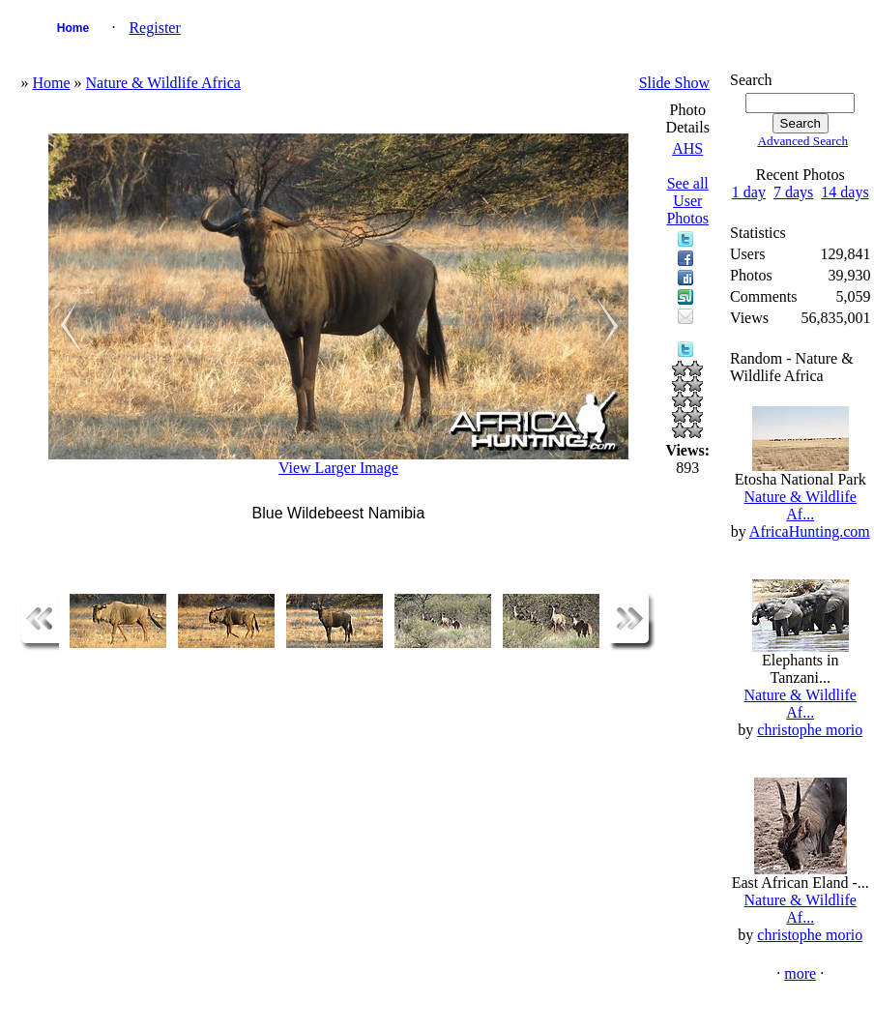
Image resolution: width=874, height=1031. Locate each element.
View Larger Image (338, 467)
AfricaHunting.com (809, 531)
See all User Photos (687, 200)
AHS (687, 148)
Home (73, 28)
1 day (749, 192)
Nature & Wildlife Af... (800, 505)
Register (154, 27)
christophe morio (809, 730)
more (800, 973)
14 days (844, 192)
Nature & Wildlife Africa (163, 82)
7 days (793, 192)
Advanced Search (802, 140)
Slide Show (674, 82)
